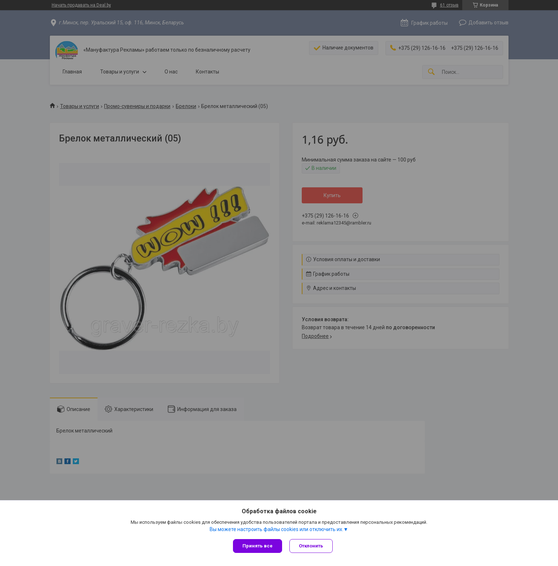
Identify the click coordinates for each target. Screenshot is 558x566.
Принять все (257, 546)
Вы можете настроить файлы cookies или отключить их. (276, 529)
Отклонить (311, 546)
